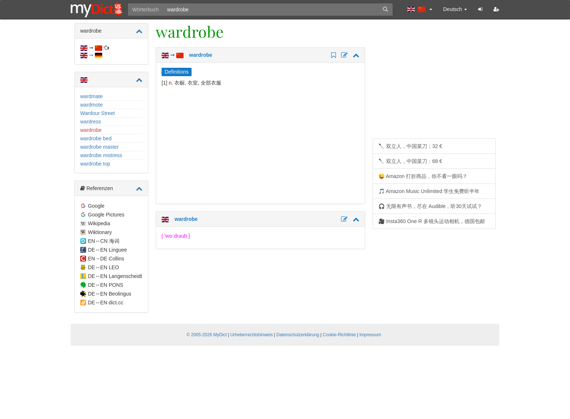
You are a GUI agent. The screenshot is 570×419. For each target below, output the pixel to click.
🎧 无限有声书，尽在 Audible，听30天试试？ (430, 206)
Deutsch (455, 9)
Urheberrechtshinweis (251, 334)
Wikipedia (99, 223)
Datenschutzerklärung (298, 334)
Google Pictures (106, 215)
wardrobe (90, 130)
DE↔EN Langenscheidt (115, 276)
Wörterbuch (145, 9)
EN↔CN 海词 (103, 241)
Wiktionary (100, 232)
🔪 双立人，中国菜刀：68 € (410, 161)
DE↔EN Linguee (107, 250)
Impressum (370, 334)
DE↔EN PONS (105, 285)
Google (96, 206)
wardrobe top (95, 164)
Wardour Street (97, 113)
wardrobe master (99, 147)
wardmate (91, 96)
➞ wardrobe (187, 55)
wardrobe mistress (101, 155)
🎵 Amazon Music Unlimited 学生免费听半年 (429, 191)
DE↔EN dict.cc (105, 302)
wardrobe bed (96, 138)
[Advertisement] (223, 145)
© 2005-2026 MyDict (206, 334)
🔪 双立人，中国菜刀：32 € (410, 146)
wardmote (91, 105)
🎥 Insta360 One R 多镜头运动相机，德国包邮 (431, 221)
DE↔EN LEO (103, 267)
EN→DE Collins (106, 259)
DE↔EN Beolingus (109, 294)
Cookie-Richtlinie (339, 334)
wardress (90, 122)
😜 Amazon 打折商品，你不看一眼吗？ (422, 176)
